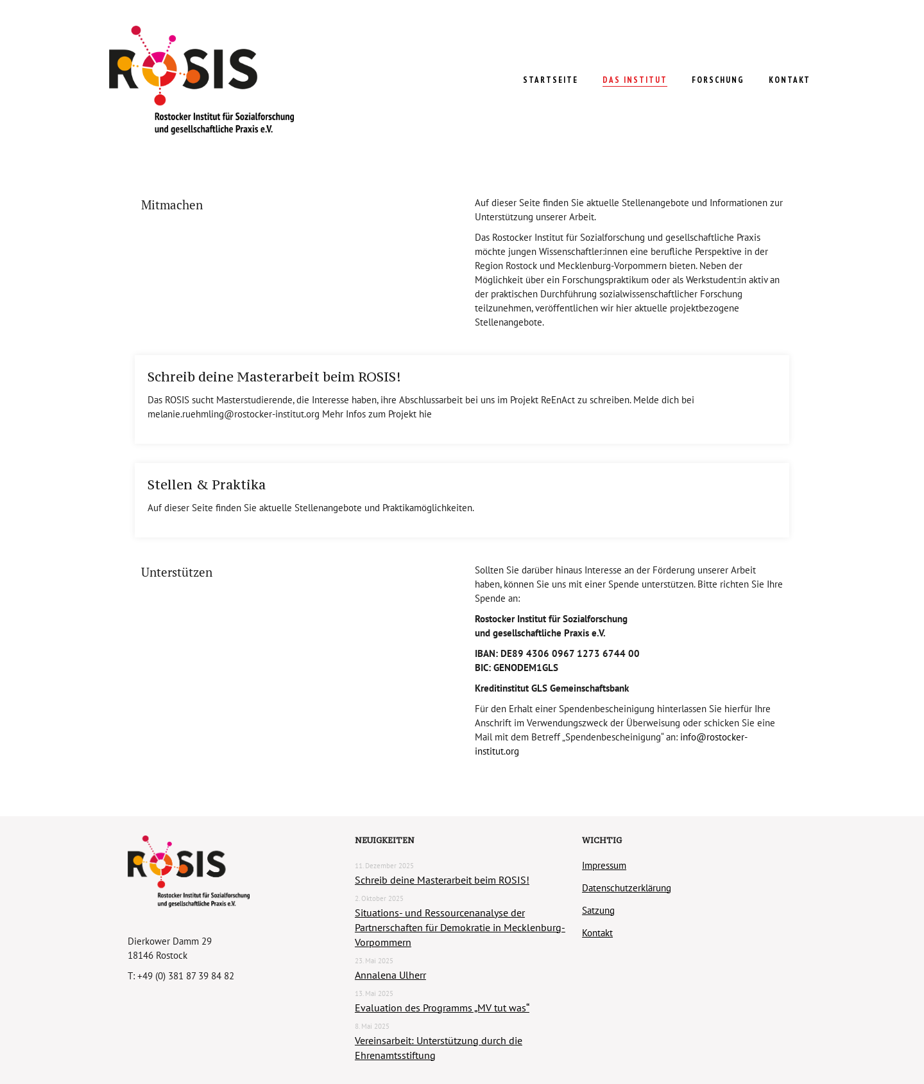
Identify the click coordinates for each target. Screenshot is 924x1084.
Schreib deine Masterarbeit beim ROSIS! (274, 377)
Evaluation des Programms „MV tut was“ (442, 1007)
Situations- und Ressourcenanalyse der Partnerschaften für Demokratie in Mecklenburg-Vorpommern (460, 927)
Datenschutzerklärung (626, 888)
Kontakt (597, 933)
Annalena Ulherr (390, 974)
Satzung (598, 910)
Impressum (604, 865)
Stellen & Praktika (207, 484)
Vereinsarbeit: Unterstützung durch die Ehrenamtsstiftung (438, 1048)
